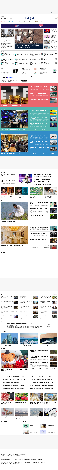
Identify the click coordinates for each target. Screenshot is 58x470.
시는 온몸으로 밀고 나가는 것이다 (35, 59)
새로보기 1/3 (55, 294)
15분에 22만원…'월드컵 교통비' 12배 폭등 (42, 179)
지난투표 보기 (48, 326)
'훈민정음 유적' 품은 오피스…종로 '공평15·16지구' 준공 (39, 142)
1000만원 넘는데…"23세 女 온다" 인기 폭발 (42, 174)
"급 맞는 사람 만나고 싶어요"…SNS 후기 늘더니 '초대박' (42, 388)
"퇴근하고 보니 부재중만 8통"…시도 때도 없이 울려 (50, 196)
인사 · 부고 (53, 421)
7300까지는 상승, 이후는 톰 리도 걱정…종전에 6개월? (7, 60)
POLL (2, 321)
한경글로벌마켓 (8, 21)
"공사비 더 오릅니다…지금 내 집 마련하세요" (21, 417)
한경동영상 (3, 252)
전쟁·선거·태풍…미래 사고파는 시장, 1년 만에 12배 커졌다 (7, 44)
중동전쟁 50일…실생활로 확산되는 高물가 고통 (35, 55)
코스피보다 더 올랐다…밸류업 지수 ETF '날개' (11, 105)
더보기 (41, 21)
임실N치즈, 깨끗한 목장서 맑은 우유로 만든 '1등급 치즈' (36, 403)
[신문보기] (1, 18)
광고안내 (13, 454)
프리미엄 (37, 21)
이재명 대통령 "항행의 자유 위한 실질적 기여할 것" (9, 311)
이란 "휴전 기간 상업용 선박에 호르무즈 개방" (45, 311)
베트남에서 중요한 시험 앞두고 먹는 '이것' (38, 239)
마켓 (52, 129)
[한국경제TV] (5, 18)
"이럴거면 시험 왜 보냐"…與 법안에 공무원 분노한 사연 (13, 385)
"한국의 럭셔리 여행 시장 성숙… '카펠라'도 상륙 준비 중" (39, 363)
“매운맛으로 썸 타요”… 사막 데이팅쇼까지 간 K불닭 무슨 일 (6, 316)
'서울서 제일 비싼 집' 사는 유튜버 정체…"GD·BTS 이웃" (39, 148)
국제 (24, 21)
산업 (22, 21)
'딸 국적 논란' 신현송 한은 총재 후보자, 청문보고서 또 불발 (7, 47)
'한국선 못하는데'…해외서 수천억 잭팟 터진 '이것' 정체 (26, 302)
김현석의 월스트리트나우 (4, 53)
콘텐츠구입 (8, 459)
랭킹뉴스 (2, 374)
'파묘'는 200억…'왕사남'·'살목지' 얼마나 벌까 (21, 196)
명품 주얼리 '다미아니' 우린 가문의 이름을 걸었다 (12, 245)
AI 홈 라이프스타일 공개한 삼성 (25, 306)
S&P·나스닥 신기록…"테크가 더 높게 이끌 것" (7, 64)
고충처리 (10, 454)
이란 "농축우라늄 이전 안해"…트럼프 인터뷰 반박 (28, 46)
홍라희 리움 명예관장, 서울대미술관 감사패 (45, 307)
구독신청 (6, 454)
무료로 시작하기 (24, 80)
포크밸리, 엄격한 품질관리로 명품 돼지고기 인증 (7, 403)
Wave (27, 21)
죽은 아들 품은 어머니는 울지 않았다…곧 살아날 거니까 (6, 307)
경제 (19, 21)
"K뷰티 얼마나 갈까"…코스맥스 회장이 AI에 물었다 (7, 297)
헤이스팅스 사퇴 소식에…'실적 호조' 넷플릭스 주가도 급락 (39, 124)
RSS (22, 459)
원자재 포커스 (17, 62)
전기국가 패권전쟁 (25, 345)
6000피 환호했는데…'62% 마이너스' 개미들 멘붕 (45, 302)
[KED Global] (11, 18)
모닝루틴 (32, 21)
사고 (56, 421)
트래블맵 (33, 368)
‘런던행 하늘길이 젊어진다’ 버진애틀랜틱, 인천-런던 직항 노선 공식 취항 (14, 369)
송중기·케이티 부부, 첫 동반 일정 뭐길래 (7, 196)
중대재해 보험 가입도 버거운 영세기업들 (35, 64)
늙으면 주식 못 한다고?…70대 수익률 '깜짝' (8, 175)
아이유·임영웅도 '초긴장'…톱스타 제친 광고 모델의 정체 (13, 377)
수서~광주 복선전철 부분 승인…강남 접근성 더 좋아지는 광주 (39, 135)
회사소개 (2, 454)
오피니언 (17, 21)
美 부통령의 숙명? (46, 63)
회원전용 (2, 51)
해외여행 (47, 368)
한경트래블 (3, 348)
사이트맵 (16, 459)
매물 (43, 153)
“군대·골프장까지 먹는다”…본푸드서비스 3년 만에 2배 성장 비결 (45, 297)
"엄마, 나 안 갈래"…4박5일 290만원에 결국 (8, 181)
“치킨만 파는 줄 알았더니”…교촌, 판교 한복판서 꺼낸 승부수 (26, 297)
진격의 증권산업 (6, 345)
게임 (29, 21)
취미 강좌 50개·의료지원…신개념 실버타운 (10, 153)
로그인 (56, 18)
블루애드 (17, 454)
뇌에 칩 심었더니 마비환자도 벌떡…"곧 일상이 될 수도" (42, 382)
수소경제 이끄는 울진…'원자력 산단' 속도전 (50, 403)
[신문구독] (14, 18)
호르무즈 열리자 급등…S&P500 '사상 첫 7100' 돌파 (13, 129)
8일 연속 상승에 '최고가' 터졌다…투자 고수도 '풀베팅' (42, 380)
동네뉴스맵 (34, 153)
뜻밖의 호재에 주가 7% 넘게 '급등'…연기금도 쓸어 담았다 (25, 316)
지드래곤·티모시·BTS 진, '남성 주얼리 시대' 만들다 (39, 246)
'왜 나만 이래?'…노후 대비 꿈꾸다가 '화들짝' (42, 177)
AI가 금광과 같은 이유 (47, 59)
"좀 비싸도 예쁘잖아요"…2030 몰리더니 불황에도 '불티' (42, 385)
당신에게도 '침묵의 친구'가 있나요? (36, 215)
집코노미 (13, 21)
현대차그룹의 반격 (45, 345)
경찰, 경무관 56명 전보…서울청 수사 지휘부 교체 (45, 316)
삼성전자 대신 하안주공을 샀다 (6, 37)
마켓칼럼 (16, 58)
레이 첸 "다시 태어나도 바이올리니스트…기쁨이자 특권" (39, 209)
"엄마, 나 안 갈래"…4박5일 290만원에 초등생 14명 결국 (13, 382)
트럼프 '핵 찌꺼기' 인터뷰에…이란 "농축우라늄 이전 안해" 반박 (39, 117)
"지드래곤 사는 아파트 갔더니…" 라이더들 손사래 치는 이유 (14, 380)
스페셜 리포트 (3, 331)
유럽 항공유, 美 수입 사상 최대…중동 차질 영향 (21, 64)
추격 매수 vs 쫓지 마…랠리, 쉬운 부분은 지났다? (7, 55)
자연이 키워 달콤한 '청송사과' (20, 402)
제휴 (5, 459)
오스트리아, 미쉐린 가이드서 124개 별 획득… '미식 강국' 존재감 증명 (39, 357)
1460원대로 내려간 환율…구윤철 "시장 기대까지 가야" (54, 41)
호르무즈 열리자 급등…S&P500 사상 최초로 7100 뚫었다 (7, 41)
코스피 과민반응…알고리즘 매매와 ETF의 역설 (21, 60)
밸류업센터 (52, 153)
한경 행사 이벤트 (4, 421)
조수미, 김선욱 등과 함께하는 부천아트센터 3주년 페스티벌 (39, 203)
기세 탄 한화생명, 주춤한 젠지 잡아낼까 (7, 302)
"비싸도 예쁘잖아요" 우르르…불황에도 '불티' (42, 184)
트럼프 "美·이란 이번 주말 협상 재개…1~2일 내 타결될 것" (54, 30)
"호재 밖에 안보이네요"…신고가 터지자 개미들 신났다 (42, 377)
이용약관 (25, 459)
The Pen (2, 407)
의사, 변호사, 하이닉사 (5, 417)
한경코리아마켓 (3, 21)
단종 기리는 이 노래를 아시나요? (8, 221)
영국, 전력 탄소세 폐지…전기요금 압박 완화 (21, 55)
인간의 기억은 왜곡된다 (24, 311)
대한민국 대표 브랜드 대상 (9, 392)
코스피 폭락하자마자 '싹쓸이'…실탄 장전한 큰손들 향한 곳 (14, 388)
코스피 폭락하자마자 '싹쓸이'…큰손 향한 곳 (42, 181)
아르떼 (2, 200)
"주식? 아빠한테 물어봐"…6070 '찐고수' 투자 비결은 (39, 87)
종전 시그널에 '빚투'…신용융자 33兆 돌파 (38, 93)
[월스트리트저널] (8, 18)
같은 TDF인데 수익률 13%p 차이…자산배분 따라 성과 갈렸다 (54, 47)
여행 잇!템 (53, 368)
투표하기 (48, 324)
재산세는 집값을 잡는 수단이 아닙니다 (50, 417)
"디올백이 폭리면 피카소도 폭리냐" (49, 55)
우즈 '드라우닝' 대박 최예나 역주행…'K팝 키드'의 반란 (25, 183)
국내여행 (40, 368)
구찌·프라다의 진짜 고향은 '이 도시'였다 (37, 233)
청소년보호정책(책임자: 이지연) (38, 459)
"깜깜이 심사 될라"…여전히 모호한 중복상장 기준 (39, 99)
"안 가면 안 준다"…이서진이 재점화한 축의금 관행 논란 (19, 324)
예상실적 (34, 129)
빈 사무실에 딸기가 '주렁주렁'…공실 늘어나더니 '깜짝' (36, 196)
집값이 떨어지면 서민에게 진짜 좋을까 (36, 417)
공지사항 (24, 421)
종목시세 (43, 129)
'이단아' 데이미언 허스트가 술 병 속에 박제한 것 (39, 227)
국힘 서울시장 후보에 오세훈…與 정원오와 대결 (53, 36)
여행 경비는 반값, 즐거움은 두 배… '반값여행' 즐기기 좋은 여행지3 (39, 351)
